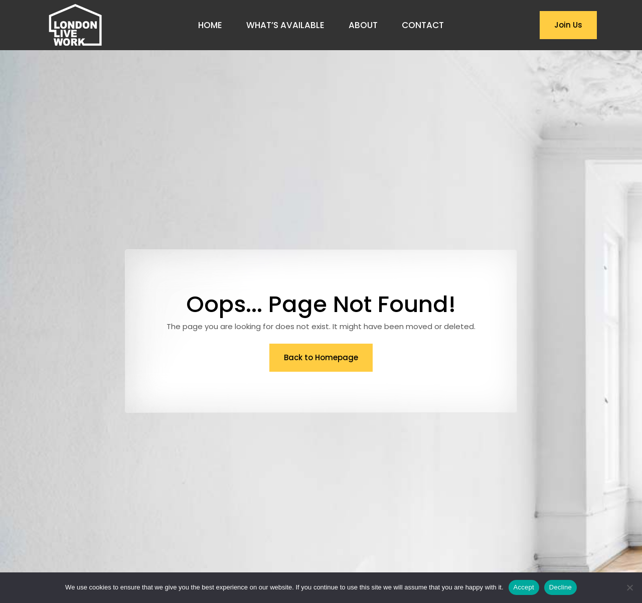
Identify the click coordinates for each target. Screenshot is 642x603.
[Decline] (629, 587)
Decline (560, 587)
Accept (524, 587)
